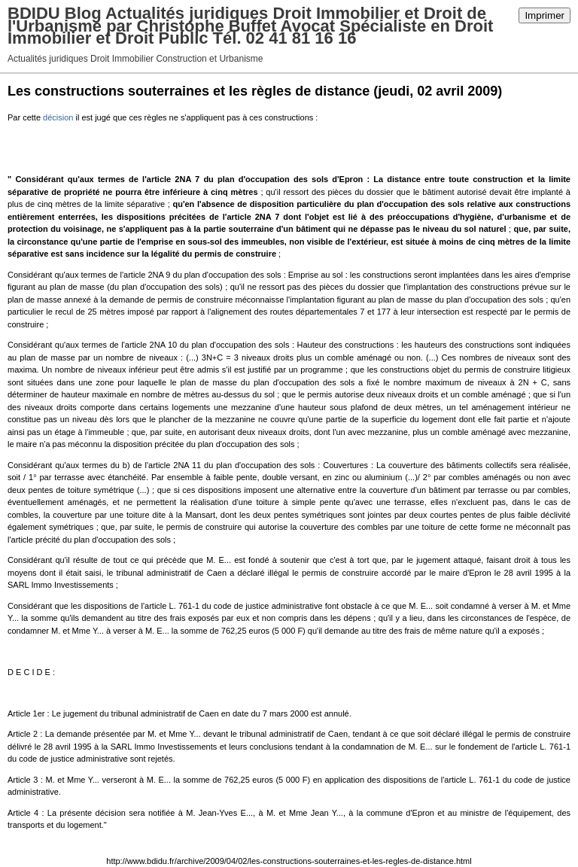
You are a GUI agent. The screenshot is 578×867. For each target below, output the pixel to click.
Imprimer (544, 15)
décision (58, 117)
